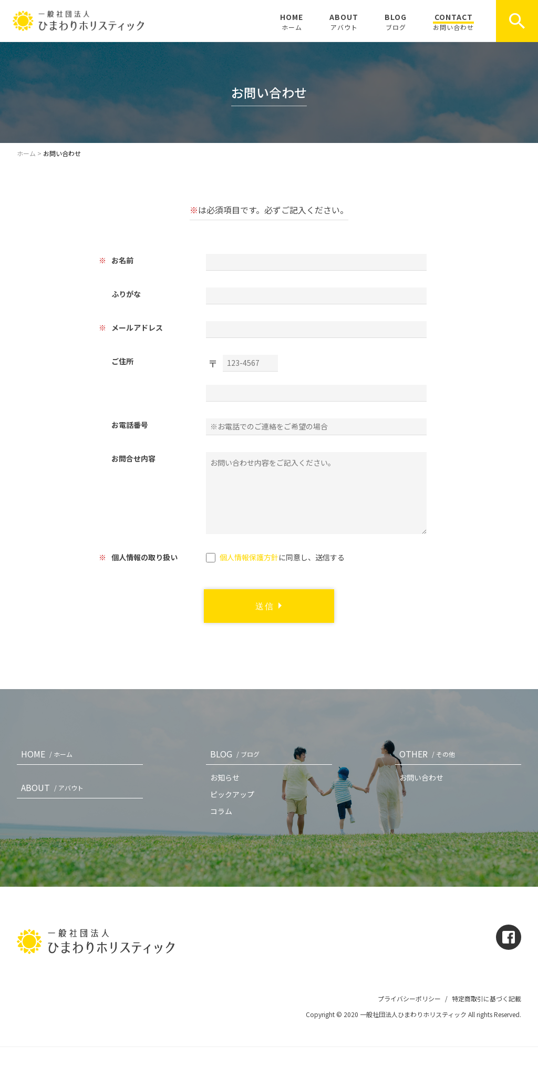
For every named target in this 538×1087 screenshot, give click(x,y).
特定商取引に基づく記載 (486, 998)
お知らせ (225, 777)
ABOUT (343, 22)
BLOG (396, 22)
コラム (221, 811)
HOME (291, 22)
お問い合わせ (421, 777)
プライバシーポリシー (409, 998)
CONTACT (453, 22)
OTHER (429, 753)
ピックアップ (232, 794)
